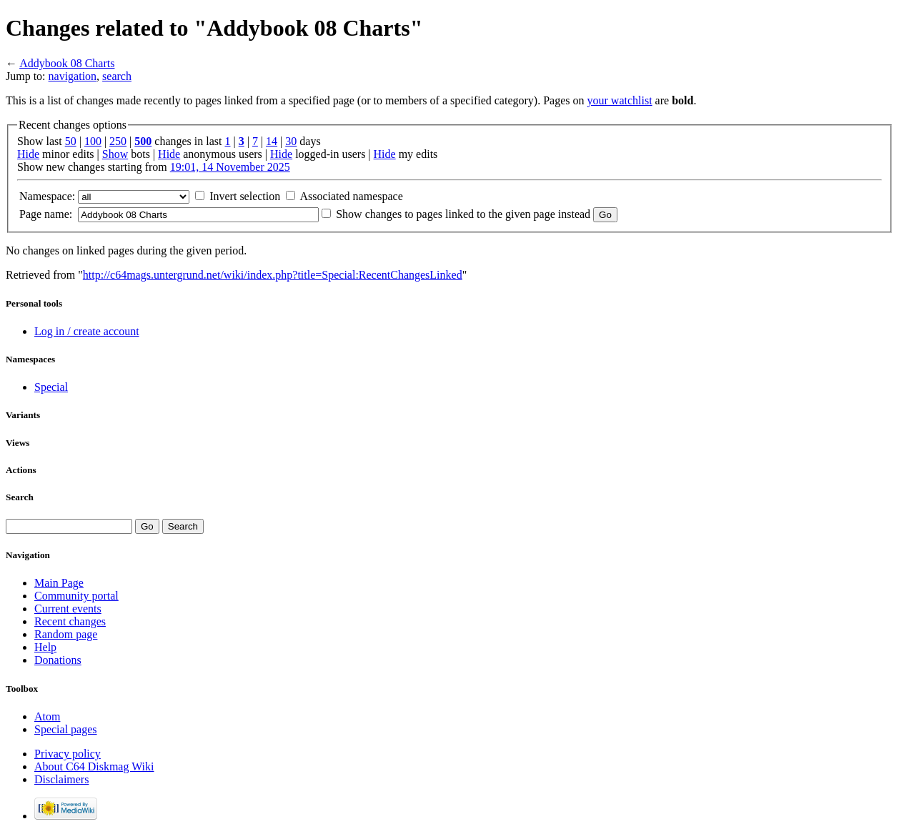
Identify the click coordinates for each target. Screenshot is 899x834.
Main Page (59, 583)
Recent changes (70, 621)
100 (92, 141)
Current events (67, 608)
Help (45, 647)
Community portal (76, 596)
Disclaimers (61, 779)
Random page (65, 634)
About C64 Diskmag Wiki (94, 766)
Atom (47, 716)
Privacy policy (67, 754)
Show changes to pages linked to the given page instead (463, 214)
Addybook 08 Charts (66, 63)
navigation (73, 76)
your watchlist (619, 100)
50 (70, 141)
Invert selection (244, 196)
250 (117, 141)
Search (20, 497)
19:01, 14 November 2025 (230, 167)
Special (51, 387)
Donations (57, 660)
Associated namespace (350, 196)
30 (291, 141)
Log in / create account (86, 331)
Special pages (65, 729)
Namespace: (47, 196)
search (116, 76)
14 (271, 141)
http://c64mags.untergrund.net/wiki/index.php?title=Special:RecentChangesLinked (272, 275)
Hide (28, 154)
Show (115, 154)
